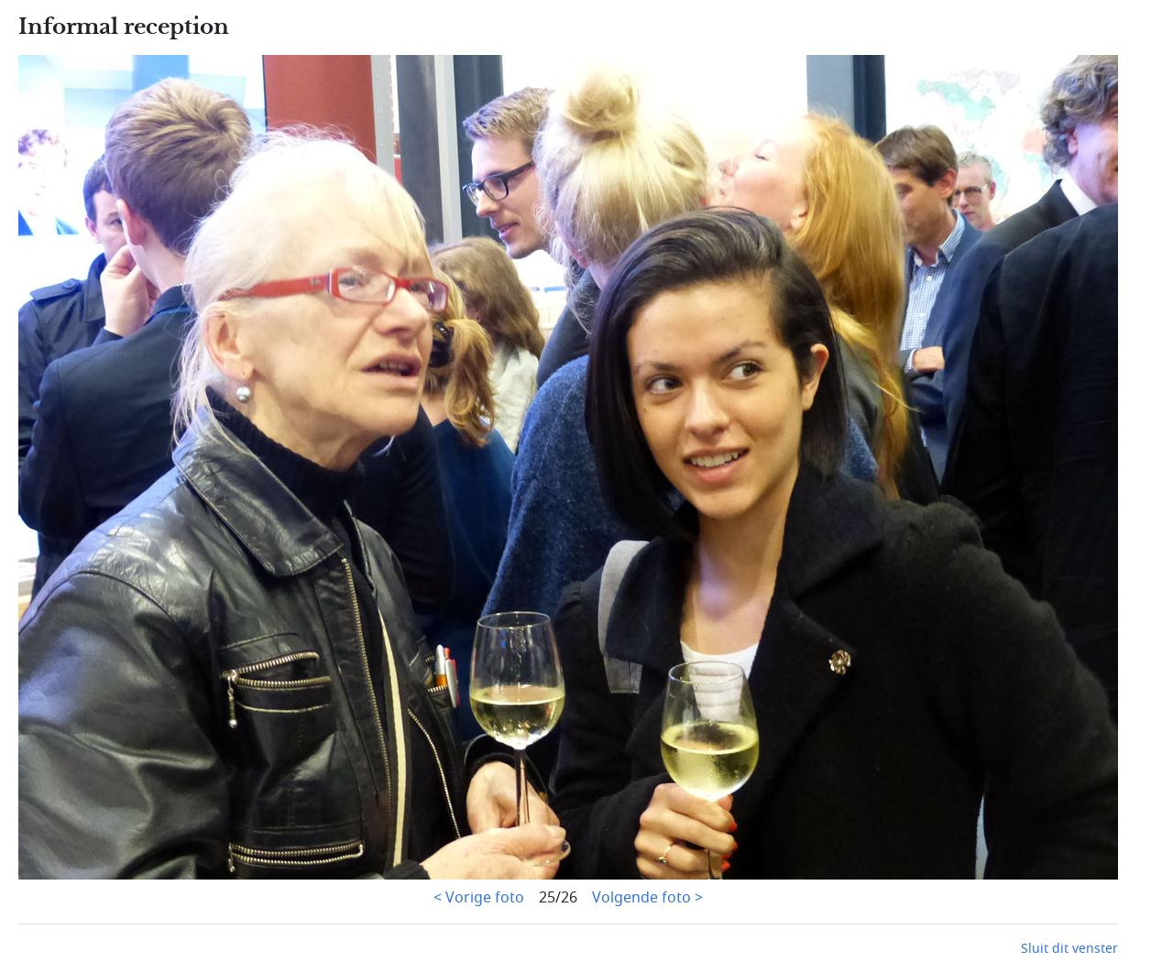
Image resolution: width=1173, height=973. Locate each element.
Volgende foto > (647, 898)
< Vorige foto (478, 898)
